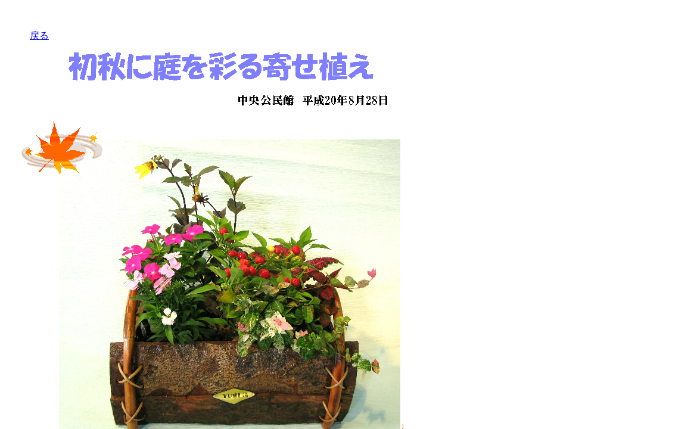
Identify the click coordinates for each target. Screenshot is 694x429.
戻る (39, 35)
